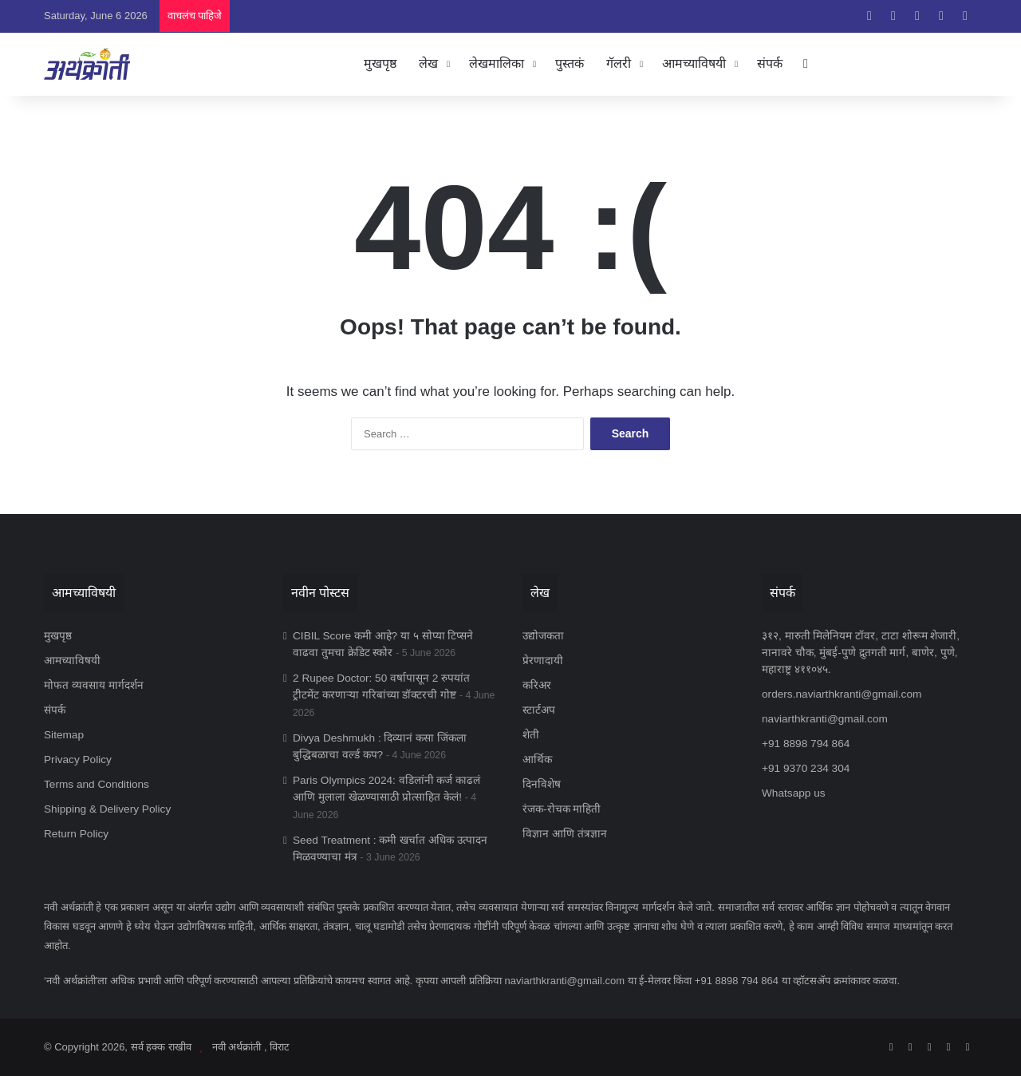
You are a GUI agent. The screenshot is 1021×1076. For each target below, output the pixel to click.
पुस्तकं (569, 63)
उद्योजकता (543, 636)
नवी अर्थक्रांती (237, 1047)
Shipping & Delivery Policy (107, 809)
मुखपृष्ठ (380, 63)
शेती (530, 735)
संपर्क (770, 63)
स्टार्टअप (538, 710)
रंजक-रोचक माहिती (561, 809)
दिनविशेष (541, 784)
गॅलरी (618, 63)
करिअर (536, 685)
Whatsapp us (794, 793)
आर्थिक (537, 759)
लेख (428, 63)
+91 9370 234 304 (806, 768)
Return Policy (76, 834)
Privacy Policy (78, 759)
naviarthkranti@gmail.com (825, 719)
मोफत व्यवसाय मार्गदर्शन (94, 685)
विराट (280, 1047)
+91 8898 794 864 (806, 744)
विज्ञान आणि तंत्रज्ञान (564, 834)
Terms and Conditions (96, 784)
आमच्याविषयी (694, 63)
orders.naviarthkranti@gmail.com (841, 694)
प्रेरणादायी (542, 661)
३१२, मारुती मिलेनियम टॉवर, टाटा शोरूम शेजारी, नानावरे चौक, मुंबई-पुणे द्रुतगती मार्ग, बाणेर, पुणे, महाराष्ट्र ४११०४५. (861, 652)
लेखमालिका (496, 63)
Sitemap (64, 735)
